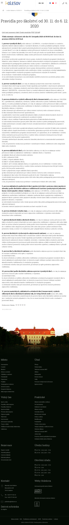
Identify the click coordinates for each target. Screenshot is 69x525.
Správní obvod (38, 384)
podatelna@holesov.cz (11, 501)
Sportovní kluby (5, 409)
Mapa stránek (15, 519)
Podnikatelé (4, 377)
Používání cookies (47, 519)
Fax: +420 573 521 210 (11, 497)
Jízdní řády (38, 434)
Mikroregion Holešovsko (7, 391)
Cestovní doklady (5, 455)
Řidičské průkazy (5, 457)
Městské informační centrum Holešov (45, 498)
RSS (21, 519)
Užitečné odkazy (39, 429)
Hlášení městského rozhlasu (42, 402)
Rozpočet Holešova (6, 389)
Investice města (5, 386)
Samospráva (4, 364)
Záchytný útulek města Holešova (43, 439)
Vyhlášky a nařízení (6, 374)
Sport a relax (4, 402)
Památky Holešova (6, 407)
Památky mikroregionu (7, 404)
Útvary (36, 364)
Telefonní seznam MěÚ (41, 369)
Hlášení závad (38, 409)
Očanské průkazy (5, 452)
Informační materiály (7, 421)
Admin (56, 519)
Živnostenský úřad (6, 460)
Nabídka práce (38, 419)
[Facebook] (50, 3)
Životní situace (39, 377)
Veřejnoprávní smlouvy (7, 384)
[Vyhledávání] (66, 3)
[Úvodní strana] (3, 10)
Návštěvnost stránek (40, 414)
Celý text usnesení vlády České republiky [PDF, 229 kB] (21, 32)
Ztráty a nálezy (39, 416)
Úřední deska (38, 367)
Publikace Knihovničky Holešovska (10, 426)
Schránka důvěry (39, 412)
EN (40, 3)
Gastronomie (4, 419)
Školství (3, 369)
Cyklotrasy (4, 429)
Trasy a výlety (5, 424)
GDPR (39, 519)
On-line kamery (39, 404)
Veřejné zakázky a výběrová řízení (44, 426)
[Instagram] (56, 3)
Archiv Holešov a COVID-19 (14, 10)
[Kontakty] (63, 3)
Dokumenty (38, 374)
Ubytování (4, 416)
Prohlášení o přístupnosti (30, 519)
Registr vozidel (5, 450)
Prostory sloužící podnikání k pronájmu (45, 436)
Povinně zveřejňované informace (44, 381)
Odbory (36, 372)
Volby (36, 379)
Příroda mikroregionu (7, 412)
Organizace (4, 379)
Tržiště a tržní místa (40, 424)
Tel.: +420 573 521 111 (10, 495)
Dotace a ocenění (5, 372)
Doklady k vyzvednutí (40, 407)
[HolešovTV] (53, 3)
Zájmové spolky (5, 414)
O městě (3, 367)
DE (43, 3)
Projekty (3, 381)
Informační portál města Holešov (43, 486)
